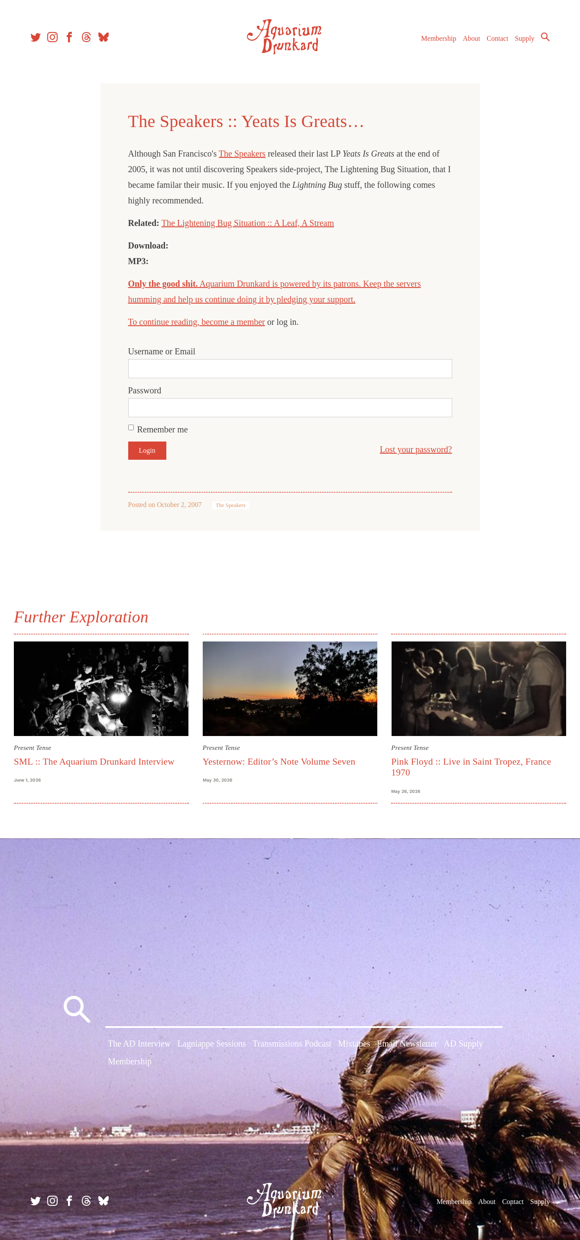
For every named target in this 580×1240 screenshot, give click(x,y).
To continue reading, (165, 322)
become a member (233, 322)
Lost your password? (416, 449)
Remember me (162, 429)
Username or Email (162, 351)
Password (145, 390)
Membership (438, 38)
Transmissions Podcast (292, 1043)
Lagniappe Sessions (212, 1043)
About (471, 38)
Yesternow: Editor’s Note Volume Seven (279, 761)
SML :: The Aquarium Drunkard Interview (94, 761)
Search (545, 37)
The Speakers (242, 153)
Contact (498, 38)
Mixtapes (354, 1043)
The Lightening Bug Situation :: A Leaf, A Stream (248, 223)
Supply (525, 38)
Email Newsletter (407, 1043)
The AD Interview (139, 1043)
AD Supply (463, 1043)
